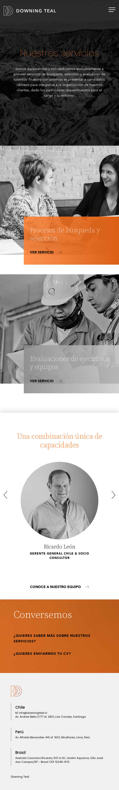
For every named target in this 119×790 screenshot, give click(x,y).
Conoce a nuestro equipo (59, 587)
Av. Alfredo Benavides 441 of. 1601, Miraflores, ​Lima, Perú (52, 737)
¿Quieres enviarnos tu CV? (42, 653)
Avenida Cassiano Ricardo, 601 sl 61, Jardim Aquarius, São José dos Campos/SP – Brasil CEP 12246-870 (59, 760)
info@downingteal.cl (33, 713)
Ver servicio (46, 252)
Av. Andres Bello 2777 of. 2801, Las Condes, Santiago (50, 717)
